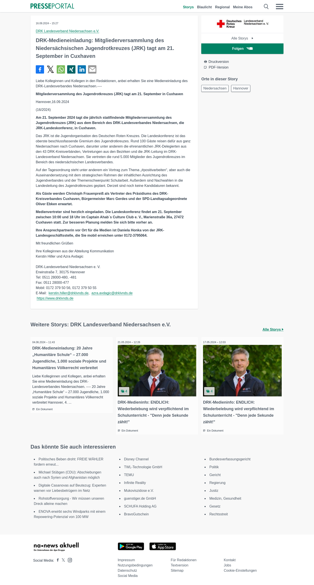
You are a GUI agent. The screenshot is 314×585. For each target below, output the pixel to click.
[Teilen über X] (50, 69)
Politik (214, 466)
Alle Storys (242, 38)
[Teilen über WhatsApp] (61, 69)
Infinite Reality (135, 481)
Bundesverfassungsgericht (230, 458)
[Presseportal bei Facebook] (56, 559)
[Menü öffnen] (279, 6)
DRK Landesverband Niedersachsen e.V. (67, 31)
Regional (222, 7)
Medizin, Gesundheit (225, 497)
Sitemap (177, 569)
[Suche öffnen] (266, 6)
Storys (188, 7)
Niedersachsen (215, 89)
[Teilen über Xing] (71, 69)
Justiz (213, 489)
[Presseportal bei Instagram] (68, 558)
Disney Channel (136, 458)
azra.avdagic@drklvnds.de (112, 293)
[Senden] (92, 69)
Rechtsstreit (218, 513)
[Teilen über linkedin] (82, 69)
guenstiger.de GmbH (140, 497)
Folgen (242, 48)
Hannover (243, 89)
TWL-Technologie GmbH (143, 466)
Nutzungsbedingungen (135, 564)
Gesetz (214, 505)
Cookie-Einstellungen (240, 569)
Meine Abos (243, 7)
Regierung (217, 481)
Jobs (227, 564)
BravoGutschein (136, 513)
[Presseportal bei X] (62, 559)
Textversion (179, 564)
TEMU (129, 473)
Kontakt (230, 559)
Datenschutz (127, 569)
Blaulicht (204, 7)
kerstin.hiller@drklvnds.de (69, 293)
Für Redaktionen (183, 559)
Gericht (215, 473)
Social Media (128, 574)
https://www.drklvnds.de (55, 298)
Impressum (126, 559)
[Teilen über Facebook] (40, 69)
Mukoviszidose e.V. (139, 489)
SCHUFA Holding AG (140, 505)
